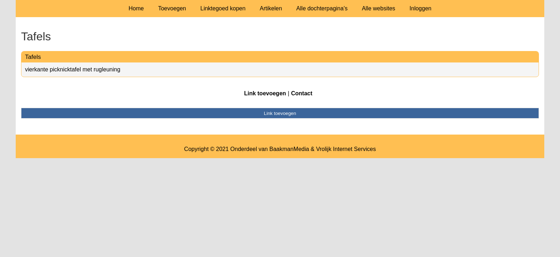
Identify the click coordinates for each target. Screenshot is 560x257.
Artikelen (271, 8)
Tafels (33, 57)
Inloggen (420, 8)
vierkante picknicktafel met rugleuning (72, 69)
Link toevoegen (265, 93)
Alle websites (378, 8)
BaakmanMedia (289, 149)
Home (136, 8)
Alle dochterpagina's (322, 8)
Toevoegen (172, 8)
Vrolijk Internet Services (346, 149)
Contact (301, 93)
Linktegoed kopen (222, 8)
